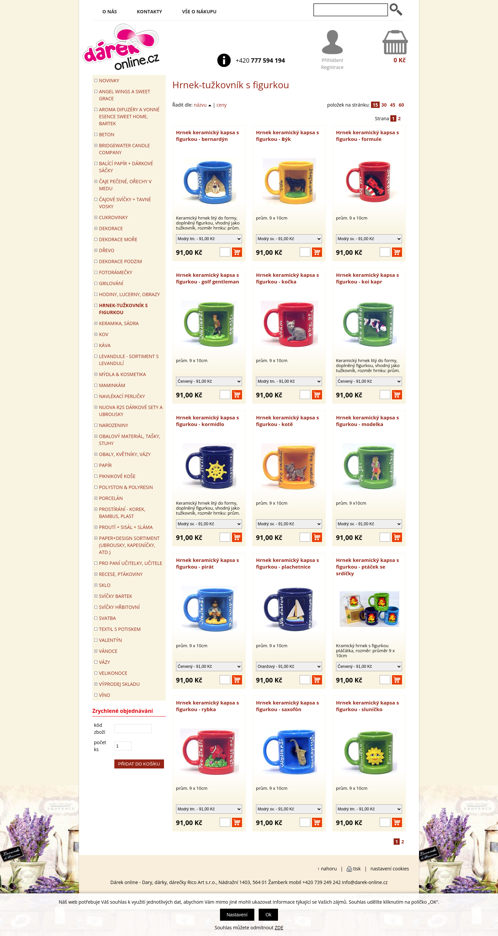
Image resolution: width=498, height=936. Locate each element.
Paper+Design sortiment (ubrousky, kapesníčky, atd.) (129, 545)
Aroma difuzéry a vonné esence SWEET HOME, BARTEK (129, 116)
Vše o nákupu (199, 11)
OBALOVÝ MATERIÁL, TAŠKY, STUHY (129, 439)
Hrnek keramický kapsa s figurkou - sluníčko (367, 705)
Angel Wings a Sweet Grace (124, 95)
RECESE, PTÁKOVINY (121, 574)
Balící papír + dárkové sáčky (126, 167)
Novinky (109, 80)
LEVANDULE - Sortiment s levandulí (129, 359)
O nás (109, 11)
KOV (103, 334)
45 (392, 105)
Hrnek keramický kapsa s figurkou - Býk (287, 135)
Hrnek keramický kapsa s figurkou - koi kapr (367, 278)
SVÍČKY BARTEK (115, 596)
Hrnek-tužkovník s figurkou (123, 308)
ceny (222, 105)
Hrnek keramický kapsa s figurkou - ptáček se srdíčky (367, 567)
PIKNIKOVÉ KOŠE (117, 476)
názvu (202, 105)
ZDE (279, 927)
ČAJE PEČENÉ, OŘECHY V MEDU (125, 185)
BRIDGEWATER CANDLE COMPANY (124, 149)
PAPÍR (105, 465)
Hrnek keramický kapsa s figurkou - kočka (287, 278)
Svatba (107, 618)
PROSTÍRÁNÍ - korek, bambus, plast (122, 512)
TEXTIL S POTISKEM (120, 629)
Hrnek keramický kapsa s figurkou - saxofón (287, 705)
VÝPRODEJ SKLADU (119, 684)
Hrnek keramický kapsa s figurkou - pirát (207, 563)
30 (384, 105)
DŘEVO (106, 250)
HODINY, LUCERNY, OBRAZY (129, 294)
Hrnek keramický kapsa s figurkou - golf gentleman (207, 278)
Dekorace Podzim (120, 261)
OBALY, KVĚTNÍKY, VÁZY (125, 454)
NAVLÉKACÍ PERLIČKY (122, 396)
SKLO (104, 585)
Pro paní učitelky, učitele (130, 563)
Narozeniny (113, 425)
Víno (104, 695)
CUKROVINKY (113, 217)
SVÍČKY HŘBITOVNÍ (119, 607)
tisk (357, 868)
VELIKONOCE (113, 673)
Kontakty (149, 11)
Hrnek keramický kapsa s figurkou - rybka (207, 705)
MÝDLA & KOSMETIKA (122, 374)
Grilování (111, 283)
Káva (105, 345)
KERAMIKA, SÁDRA (119, 323)
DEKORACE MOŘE (118, 239)
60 (401, 105)
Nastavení (237, 914)
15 (375, 105)
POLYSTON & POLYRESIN (126, 487)
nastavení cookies (390, 868)
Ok (268, 914)
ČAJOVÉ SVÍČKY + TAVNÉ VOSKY (125, 203)
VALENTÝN (110, 640)
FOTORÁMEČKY (115, 272)
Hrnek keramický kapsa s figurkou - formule (367, 135)
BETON (106, 134)
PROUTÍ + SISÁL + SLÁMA (126, 527)
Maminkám (112, 385)
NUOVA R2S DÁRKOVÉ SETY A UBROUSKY (131, 410)
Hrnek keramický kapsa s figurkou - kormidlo (207, 420)
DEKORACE (111, 228)
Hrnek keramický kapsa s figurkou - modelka (367, 420)
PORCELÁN (111, 498)
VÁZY (104, 662)
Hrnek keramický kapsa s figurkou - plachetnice (287, 563)
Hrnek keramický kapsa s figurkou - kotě (287, 420)
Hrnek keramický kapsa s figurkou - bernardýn (207, 135)
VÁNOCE (108, 651)
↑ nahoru (327, 868)
